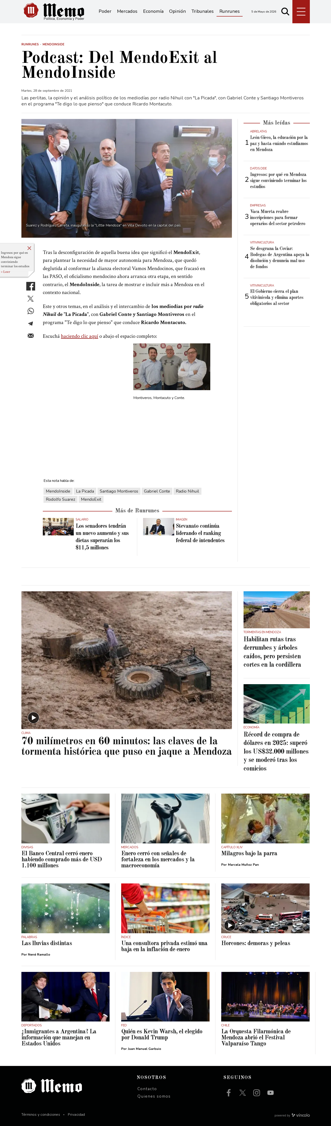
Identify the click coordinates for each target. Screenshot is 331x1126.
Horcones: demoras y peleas (255, 943)
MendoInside (58, 491)
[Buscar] (285, 11)
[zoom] (126, 178)
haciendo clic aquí (79, 336)
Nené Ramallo (39, 954)
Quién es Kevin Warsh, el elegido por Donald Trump (161, 1035)
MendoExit (91, 499)
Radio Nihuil (187, 491)
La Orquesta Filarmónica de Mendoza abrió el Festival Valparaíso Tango (256, 1038)
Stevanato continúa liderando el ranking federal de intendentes (200, 534)
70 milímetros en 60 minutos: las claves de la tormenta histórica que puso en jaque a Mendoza (126, 746)
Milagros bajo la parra (249, 854)
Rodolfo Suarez (60, 499)
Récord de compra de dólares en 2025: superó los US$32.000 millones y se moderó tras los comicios (276, 752)
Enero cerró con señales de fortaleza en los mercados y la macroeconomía (158, 860)
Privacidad (76, 1114)
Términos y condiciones (40, 1114)
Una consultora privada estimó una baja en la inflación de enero (164, 946)
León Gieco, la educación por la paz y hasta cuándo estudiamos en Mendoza (279, 143)
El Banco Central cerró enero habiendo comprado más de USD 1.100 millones (61, 860)
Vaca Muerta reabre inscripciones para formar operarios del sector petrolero (277, 218)
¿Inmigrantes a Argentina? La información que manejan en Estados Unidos (58, 1038)
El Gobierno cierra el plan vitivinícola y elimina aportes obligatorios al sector (276, 297)
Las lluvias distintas (46, 943)
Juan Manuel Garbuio (144, 1049)
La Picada (85, 491)
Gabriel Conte (157, 491)
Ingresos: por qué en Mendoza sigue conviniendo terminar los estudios (15, 259)
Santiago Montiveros (119, 491)
